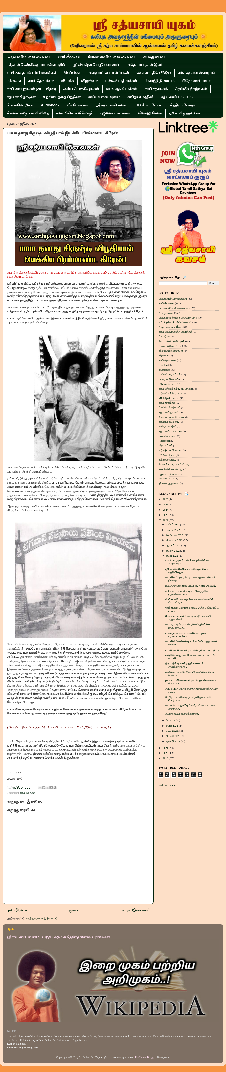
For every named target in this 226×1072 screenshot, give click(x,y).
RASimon (140, 1057)
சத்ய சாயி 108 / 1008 (177, 97)
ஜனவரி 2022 (173, 741)
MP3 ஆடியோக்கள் (121, 89)
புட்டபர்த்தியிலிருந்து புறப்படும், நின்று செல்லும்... (191, 585)
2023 (166, 514)
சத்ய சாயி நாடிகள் (21, 97)
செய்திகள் (72, 73)
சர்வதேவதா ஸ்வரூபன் (196, 73)
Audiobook (50, 105)
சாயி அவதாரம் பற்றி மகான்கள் (32, 73)
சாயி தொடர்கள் (41, 81)
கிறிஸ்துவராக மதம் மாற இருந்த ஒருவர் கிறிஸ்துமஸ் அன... (186, 635)
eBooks (67, 81)
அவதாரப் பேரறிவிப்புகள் (108, 73)
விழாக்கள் (89, 81)
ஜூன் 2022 (172, 555)
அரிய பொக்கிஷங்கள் (81, 89)
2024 (166, 509)
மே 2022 (171, 720)
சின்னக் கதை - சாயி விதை (28, 113)
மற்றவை (14, 81)
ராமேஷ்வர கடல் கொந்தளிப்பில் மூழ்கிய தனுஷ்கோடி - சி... (186, 592)
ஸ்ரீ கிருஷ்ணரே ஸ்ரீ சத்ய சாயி (95, 65)
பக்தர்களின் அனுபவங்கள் (29, 56)
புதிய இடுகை (17, 910)
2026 (166, 499)
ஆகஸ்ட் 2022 (173, 545)
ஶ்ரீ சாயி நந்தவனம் (184, 113)
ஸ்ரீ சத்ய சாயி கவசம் (112, 105)
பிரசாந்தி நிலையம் (159, 81)
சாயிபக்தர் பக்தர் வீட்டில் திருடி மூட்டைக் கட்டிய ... (192, 649)
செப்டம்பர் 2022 (174, 540)
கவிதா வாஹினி (140, 97)
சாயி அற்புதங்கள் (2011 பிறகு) (31, 89)
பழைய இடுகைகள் (135, 910)
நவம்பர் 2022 (173, 529)
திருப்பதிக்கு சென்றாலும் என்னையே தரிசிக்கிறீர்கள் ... (185, 665)
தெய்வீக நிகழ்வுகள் (191, 89)
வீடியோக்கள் (77, 105)
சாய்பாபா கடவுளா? (104, 97)
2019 (166, 758)
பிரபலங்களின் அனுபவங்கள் (111, 56)
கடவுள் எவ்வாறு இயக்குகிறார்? (182, 713)
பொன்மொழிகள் (20, 105)
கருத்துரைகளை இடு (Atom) (41, 918)
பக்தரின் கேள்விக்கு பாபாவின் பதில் (36, 65)
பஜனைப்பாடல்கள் (115, 113)
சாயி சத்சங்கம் (156, 89)
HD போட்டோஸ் (149, 105)
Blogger (151, 1057)
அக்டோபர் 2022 (175, 535)
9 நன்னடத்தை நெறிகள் (62, 97)
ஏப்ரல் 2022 (172, 725)
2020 (166, 752)
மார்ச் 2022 (172, 730)
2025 (166, 504)
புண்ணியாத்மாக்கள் (121, 81)
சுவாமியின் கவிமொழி (74, 113)
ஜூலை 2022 (173, 550)
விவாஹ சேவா (150, 113)
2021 (166, 747)
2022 (166, 520)
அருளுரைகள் (154, 56)
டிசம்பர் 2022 (173, 524)
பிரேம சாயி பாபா (196, 81)
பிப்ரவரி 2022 (173, 735)
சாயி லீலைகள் (69, 56)
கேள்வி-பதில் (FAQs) (153, 73)
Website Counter (167, 785)
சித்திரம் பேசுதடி (183, 105)
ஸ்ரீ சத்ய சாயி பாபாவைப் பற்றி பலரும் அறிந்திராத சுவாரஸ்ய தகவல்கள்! (58, 937)
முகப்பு (74, 910)
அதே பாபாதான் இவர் (145, 65)
